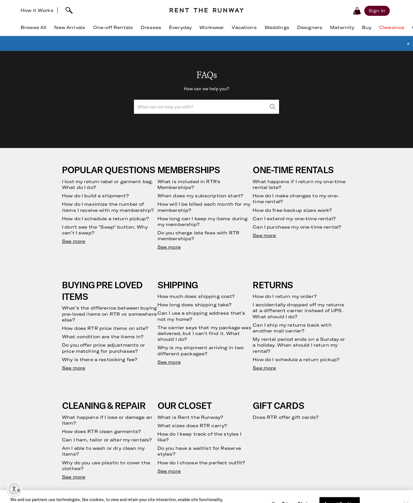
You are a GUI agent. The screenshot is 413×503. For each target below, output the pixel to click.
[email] (279, 301)
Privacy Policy (352, 319)
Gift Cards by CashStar (150, 456)
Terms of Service (310, 319)
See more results (83, 189)
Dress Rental (306, 380)
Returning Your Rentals (65, 418)
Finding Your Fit (57, 411)
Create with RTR (142, 433)
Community (137, 395)
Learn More (320, 493)
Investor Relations (144, 411)
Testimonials (54, 449)
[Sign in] (377, 10)
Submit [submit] (365, 301)
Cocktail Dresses (311, 395)
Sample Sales (139, 464)
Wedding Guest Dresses (318, 388)
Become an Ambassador (150, 441)
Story (131, 388)
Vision (131, 380)
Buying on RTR (56, 403)
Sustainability (139, 403)
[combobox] (206, 107)
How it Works (37, 10)
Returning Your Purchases (68, 426)
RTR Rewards (223, 403)
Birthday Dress (308, 403)
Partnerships (138, 449)
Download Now (232, 493)
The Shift (51, 456)
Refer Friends (55, 441)
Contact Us (221, 388)
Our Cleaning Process (64, 433)
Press (131, 418)
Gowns (300, 418)
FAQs (214, 380)
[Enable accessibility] (14, 489)
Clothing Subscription (64, 388)
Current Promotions (230, 395)
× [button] (408, 43)
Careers (133, 426)
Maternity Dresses (312, 411)
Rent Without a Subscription (71, 395)
